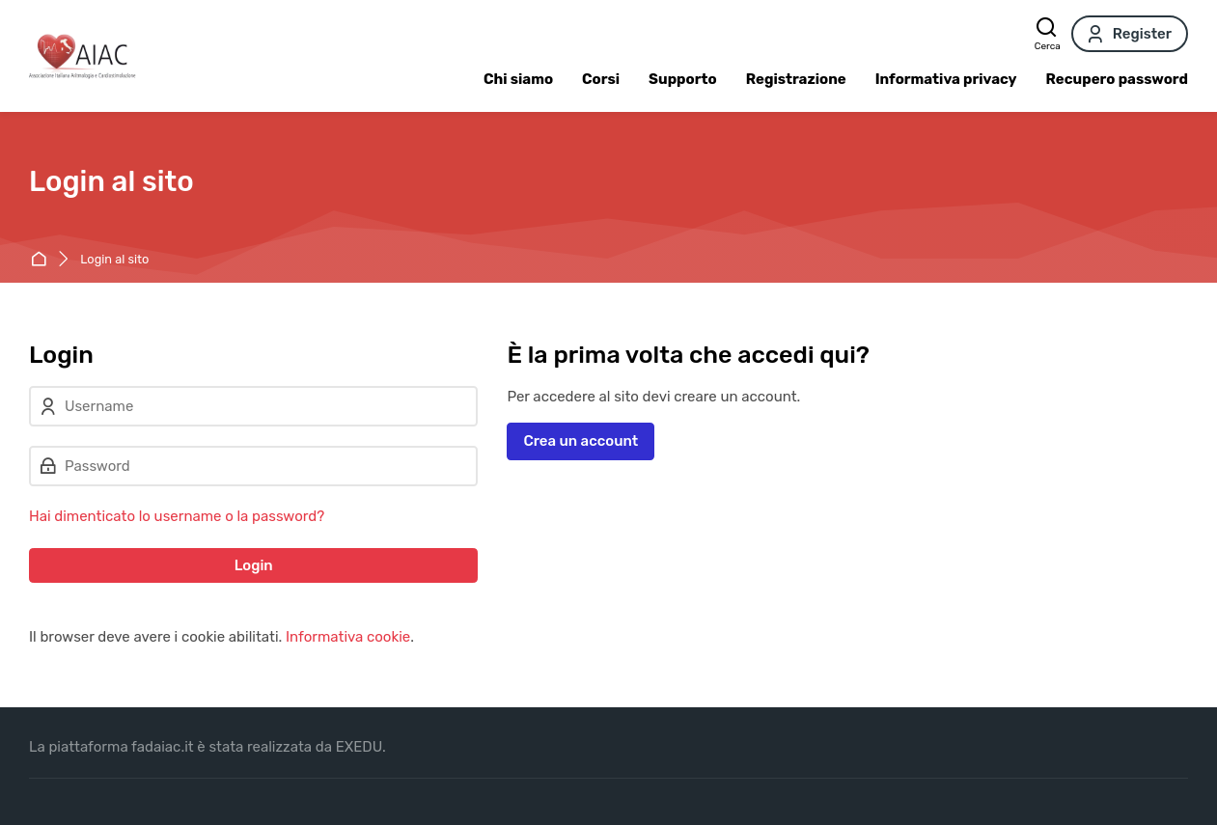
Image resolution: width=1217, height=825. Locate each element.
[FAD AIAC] (82, 56)
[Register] (1129, 33)
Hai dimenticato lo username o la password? (176, 516)
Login (254, 565)
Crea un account (580, 441)
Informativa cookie (348, 637)
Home (42, 260)
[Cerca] (1048, 33)
